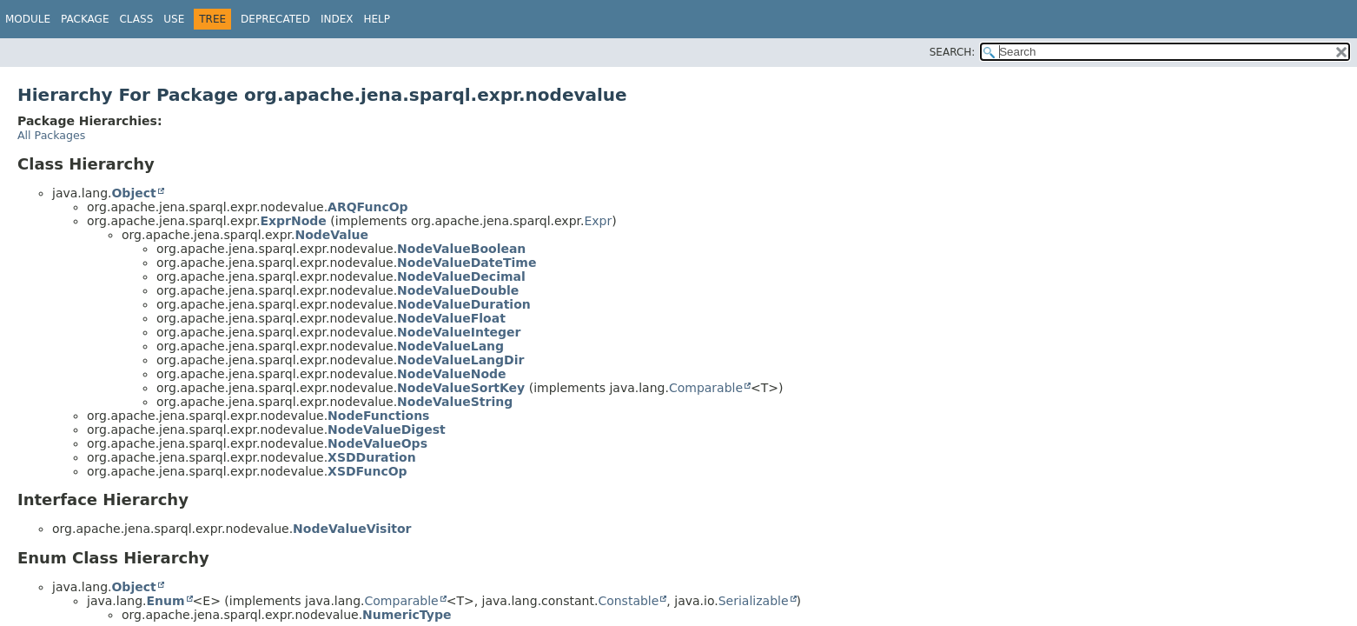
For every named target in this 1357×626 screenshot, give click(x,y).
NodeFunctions (378, 416)
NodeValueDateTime (466, 263)
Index (337, 19)
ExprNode (293, 221)
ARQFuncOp (368, 207)
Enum (165, 601)
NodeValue (331, 235)
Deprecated (275, 19)
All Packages (51, 135)
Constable (628, 601)
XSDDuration (372, 457)
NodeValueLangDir (460, 360)
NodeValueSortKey (461, 388)
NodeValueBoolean (461, 249)
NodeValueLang (450, 346)
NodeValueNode (451, 374)
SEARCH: (953, 52)
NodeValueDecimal (461, 276)
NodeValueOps (377, 443)
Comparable (706, 388)
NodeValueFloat (451, 318)
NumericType (406, 615)
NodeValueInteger (458, 332)
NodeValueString (455, 402)
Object (133, 193)
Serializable (753, 601)
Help (376, 19)
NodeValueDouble (458, 290)
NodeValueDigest (387, 429)
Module (27, 19)
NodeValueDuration (464, 304)
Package (85, 19)
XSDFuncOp (367, 471)
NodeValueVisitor (352, 529)
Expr (598, 221)
